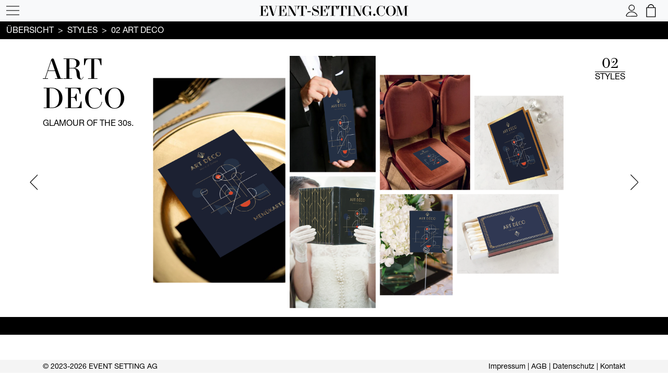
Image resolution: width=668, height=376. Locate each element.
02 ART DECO (137, 29)
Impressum (507, 366)
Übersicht (30, 29)
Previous (34, 182)
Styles (82, 29)
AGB (539, 366)
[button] (12, 10)
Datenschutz (573, 366)
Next (634, 182)
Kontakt (612, 366)
